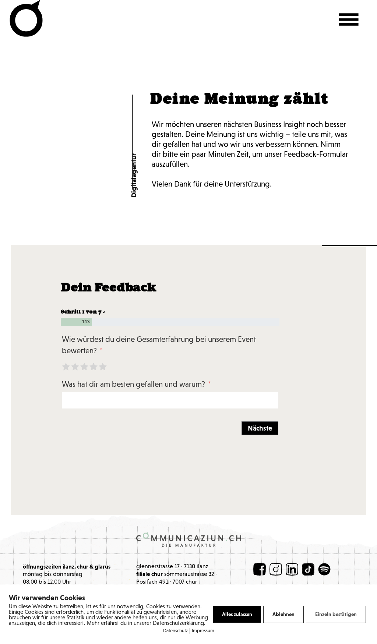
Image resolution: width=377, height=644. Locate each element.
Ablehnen (283, 614)
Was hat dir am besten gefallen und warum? (134, 385)
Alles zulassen (237, 614)
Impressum (203, 631)
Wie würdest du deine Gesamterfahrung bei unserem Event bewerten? (159, 345)
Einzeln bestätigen (336, 614)
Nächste (260, 428)
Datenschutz (175, 631)
